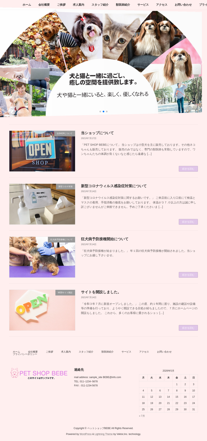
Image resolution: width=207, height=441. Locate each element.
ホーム (16, 351)
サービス (126, 351)
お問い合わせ (164, 351)
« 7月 (142, 415)
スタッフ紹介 (86, 351)
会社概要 (33, 351)
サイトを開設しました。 (101, 292)
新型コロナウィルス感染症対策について (114, 186)
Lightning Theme (104, 434)
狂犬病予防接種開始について (104, 239)
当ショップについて (97, 133)
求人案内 (66, 351)
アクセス (144, 351)
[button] (100, 111)
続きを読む (188, 168)
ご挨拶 (49, 351)
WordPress (86, 434)
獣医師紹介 (107, 351)
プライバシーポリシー (25, 354)
